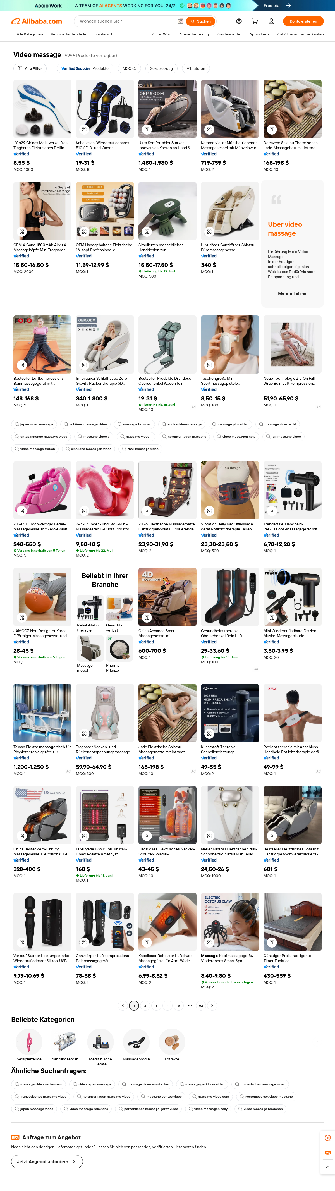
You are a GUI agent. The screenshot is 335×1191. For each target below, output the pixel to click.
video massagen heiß (236, 436)
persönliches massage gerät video (148, 1109)
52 (201, 1006)
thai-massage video (140, 449)
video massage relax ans (86, 1109)
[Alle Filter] (30, 68)
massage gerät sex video (202, 1084)
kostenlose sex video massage (266, 1096)
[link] (327, 1138)
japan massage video (34, 1109)
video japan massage (92, 1084)
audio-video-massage (182, 424)
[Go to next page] (212, 1006)
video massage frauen (35, 449)
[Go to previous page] (123, 1006)
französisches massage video (40, 1096)
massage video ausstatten (145, 1084)
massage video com (210, 1096)
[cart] (256, 22)
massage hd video (134, 424)
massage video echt (277, 424)
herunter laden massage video (103, 1096)
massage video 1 (136, 436)
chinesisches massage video (260, 1084)
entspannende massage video (41, 436)
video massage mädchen (260, 1109)
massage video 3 (94, 436)
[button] (180, 21)
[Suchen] (200, 21)
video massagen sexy (208, 1109)
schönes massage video (85, 424)
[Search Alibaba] (126, 21)
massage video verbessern (38, 1084)
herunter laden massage (184, 436)
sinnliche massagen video (88, 449)
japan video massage (34, 424)
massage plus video (230, 424)
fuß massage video (283, 436)
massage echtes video (161, 1096)
